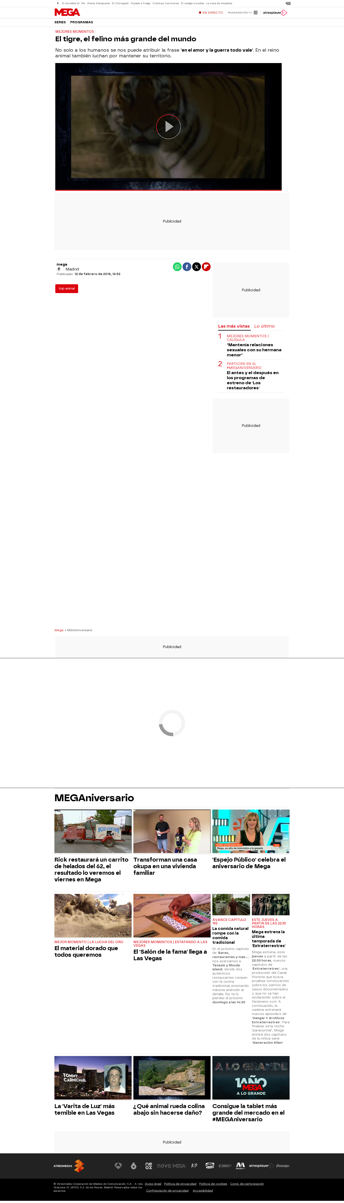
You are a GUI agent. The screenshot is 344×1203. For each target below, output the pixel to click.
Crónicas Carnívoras (165, 3)
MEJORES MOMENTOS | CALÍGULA (248, 340)
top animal (67, 291)
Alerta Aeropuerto (98, 3)
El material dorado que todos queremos (86, 953)
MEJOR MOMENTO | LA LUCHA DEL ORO (88, 944)
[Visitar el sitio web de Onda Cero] (210, 1168)
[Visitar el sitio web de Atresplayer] (261, 1168)
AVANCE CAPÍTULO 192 (229, 924)
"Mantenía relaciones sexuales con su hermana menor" (254, 352)
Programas (81, 24)
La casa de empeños (219, 3)
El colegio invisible (192, 3)
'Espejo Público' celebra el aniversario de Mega (249, 865)
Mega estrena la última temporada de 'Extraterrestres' (269, 941)
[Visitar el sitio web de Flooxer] (282, 1168)
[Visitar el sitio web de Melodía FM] (240, 1168)
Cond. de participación (247, 1186)
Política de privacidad (180, 1186)
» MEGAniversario (78, 632)
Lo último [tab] (264, 328)
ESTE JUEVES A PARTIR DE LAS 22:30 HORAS (269, 925)
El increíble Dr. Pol (73, 3)
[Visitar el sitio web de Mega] (179, 1168)
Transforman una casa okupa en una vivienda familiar (165, 868)
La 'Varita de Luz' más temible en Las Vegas (84, 1111)
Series (60, 24)
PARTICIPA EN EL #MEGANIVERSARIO (244, 368)
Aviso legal (153, 1186)
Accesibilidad (203, 1192)
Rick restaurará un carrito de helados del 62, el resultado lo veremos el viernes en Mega (91, 872)
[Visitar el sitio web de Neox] (148, 1168)
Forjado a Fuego (140, 3)
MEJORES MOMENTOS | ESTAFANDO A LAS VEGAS (170, 946)
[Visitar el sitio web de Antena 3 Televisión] (118, 1168)
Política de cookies (213, 1186)
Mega (58, 632)
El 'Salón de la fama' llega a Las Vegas (170, 957)
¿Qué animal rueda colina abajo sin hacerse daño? (169, 1111)
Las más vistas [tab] (234, 328)
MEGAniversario (94, 800)
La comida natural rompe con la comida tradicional (230, 937)
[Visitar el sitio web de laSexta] (133, 1168)
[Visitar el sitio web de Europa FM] (225, 1168)
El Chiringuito (120, 3)
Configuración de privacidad (167, 1192)
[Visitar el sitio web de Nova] (164, 1168)
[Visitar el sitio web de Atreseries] (194, 1168)
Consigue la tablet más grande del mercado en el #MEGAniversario (248, 1115)
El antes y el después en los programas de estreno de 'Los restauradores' (253, 382)
